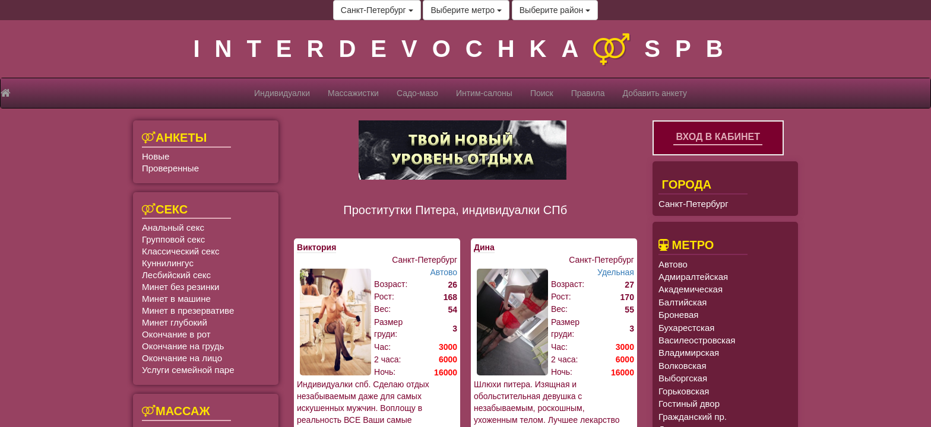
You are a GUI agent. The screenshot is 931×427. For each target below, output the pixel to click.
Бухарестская (686, 328)
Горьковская (683, 391)
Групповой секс (173, 239)
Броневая (678, 315)
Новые (155, 156)
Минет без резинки (180, 287)
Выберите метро (465, 10)
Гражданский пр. (692, 417)
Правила (588, 93)
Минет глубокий (174, 322)
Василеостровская (696, 340)
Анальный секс (173, 227)
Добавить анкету (655, 93)
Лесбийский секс (176, 275)
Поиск (541, 93)
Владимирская (688, 353)
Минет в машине (176, 299)
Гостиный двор (689, 404)
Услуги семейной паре (188, 370)
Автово (443, 272)
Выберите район (555, 10)
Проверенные (170, 168)
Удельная (615, 272)
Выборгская (682, 378)
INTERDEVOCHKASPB (465, 49)
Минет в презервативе (188, 310)
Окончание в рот (176, 334)
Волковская (682, 366)
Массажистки (353, 93)
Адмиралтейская (693, 277)
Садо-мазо (417, 93)
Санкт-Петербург (377, 10)
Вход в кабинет (718, 137)
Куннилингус (168, 263)
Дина (484, 247)
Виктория (316, 247)
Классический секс (180, 251)
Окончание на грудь (183, 346)
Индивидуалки (282, 93)
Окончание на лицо (182, 358)
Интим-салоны (484, 93)
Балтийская (682, 302)
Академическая (690, 289)
